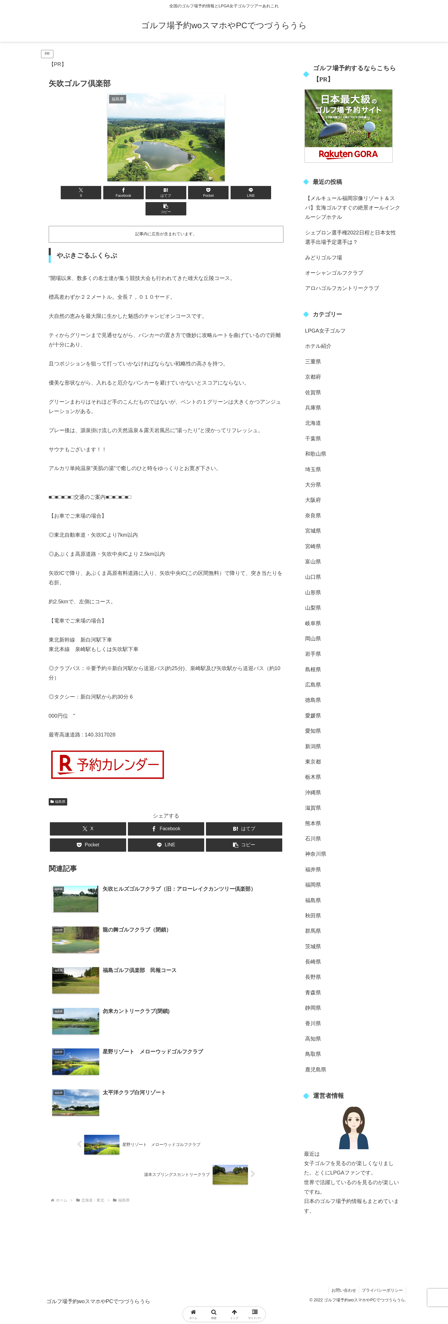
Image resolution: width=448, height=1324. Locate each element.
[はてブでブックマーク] (146, 192)
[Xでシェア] (67, 192)
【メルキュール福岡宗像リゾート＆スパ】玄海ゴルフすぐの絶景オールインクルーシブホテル (352, 207)
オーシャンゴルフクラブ (334, 273)
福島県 (58, 785)
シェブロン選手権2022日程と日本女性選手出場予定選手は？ (350, 237)
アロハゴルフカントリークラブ (342, 288)
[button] (264, 192)
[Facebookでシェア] (107, 192)
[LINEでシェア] (225, 192)
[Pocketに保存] (185, 192)
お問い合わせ (343, 1290)
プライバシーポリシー (382, 1290)
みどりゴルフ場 (323, 258)
